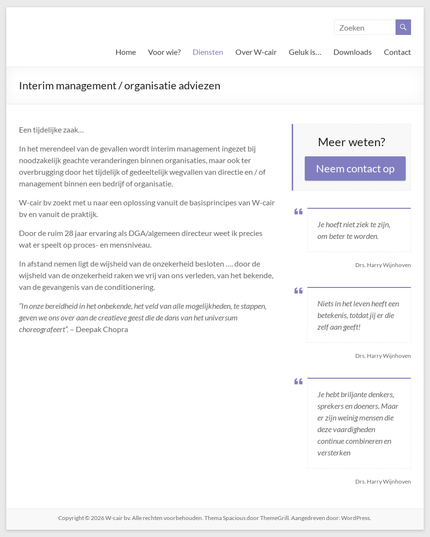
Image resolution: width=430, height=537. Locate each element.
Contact (397, 51)
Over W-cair (256, 51)
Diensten (208, 51)
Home (126, 51)
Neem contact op (355, 168)
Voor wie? (164, 51)
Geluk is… (305, 51)
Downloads (352, 51)
